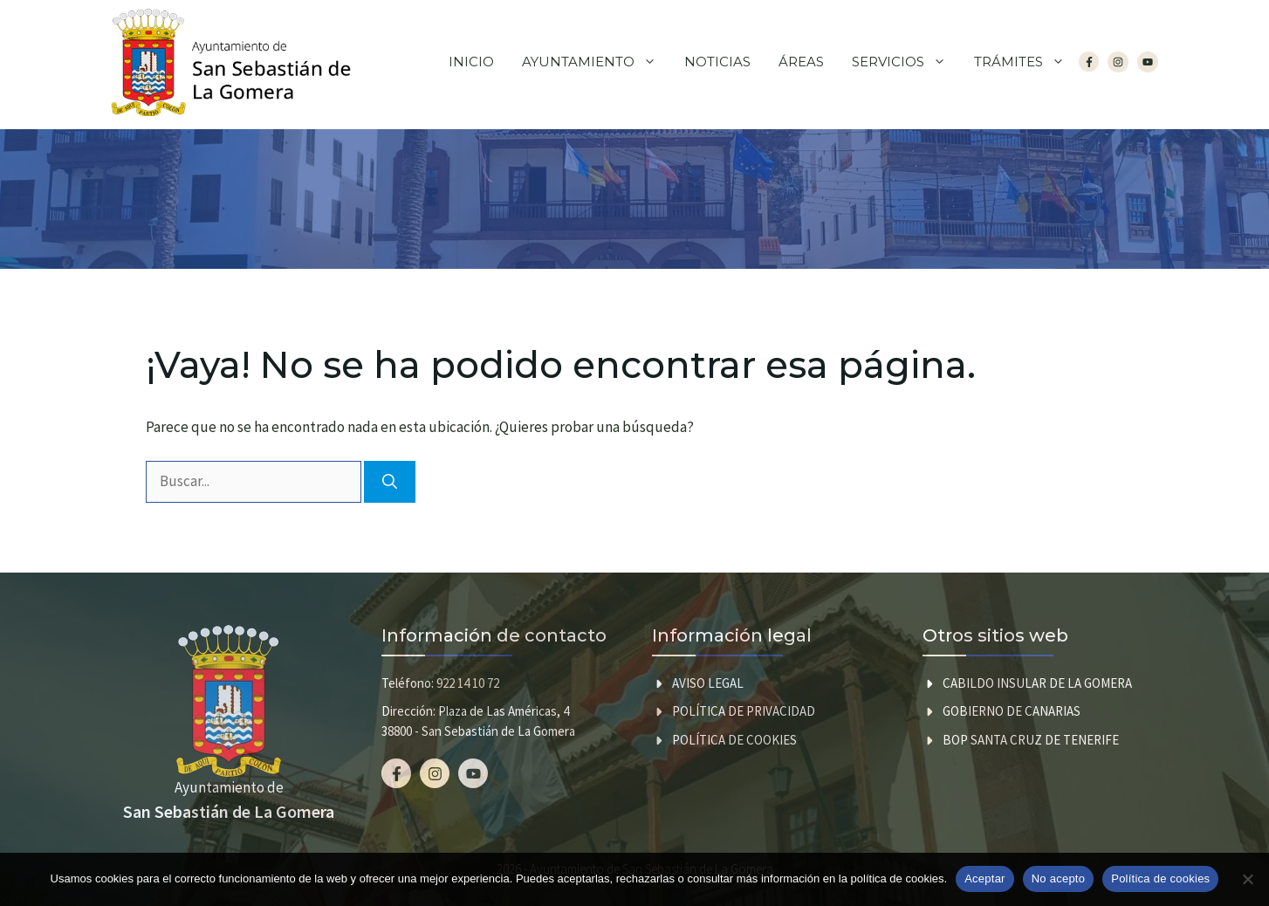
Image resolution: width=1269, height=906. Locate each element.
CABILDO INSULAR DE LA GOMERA (1037, 683)
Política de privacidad (743, 711)
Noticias (717, 61)
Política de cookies (734, 739)
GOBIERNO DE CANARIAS (1011, 711)
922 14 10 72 (467, 683)
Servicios (906, 62)
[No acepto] (1247, 879)
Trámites (1026, 62)
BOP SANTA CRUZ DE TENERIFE (1031, 739)
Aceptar (984, 878)
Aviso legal (708, 683)
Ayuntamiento (596, 62)
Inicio (471, 61)
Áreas (801, 61)
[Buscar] (389, 482)
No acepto (1059, 878)
